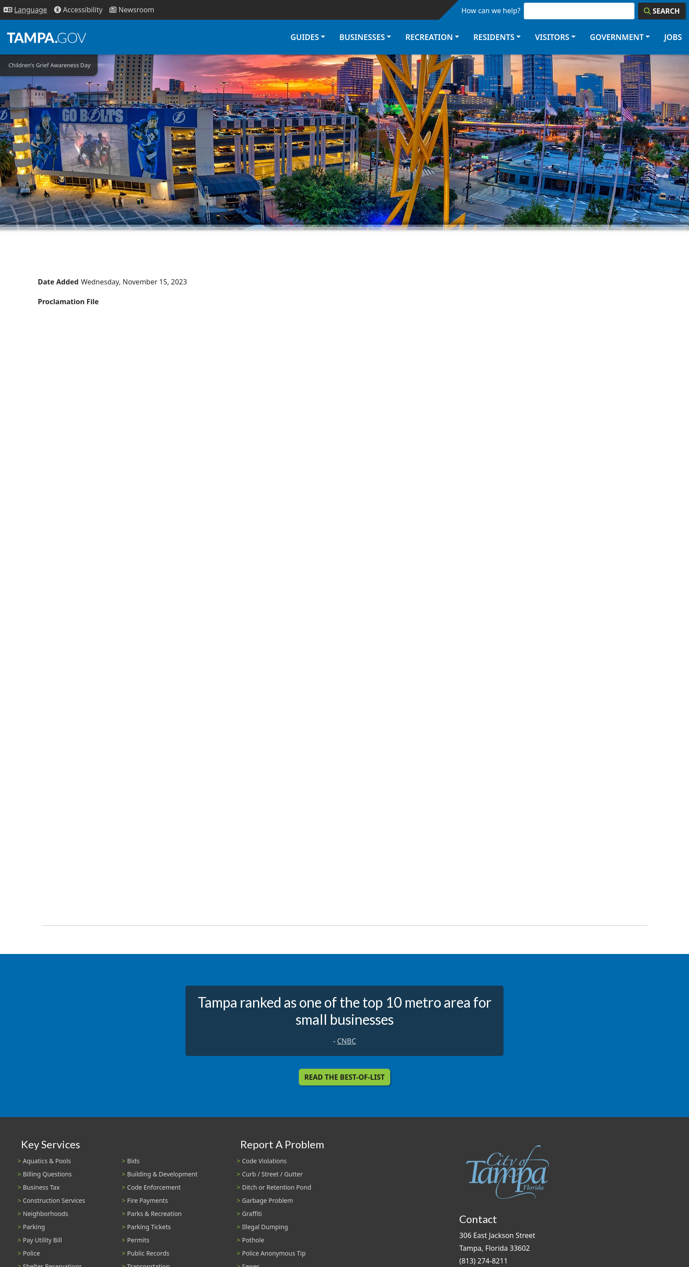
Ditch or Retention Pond (277, 1187)
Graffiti (252, 1213)
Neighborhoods (45, 1213)
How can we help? (490, 10)
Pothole (253, 1240)
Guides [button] (304, 37)
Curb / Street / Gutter (272, 1174)
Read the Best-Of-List (345, 1077)
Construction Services (54, 1200)
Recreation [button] (429, 37)
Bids (133, 1161)
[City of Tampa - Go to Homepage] (46, 37)
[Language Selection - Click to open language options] (25, 10)
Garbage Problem (267, 1200)
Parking (34, 1227)
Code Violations (264, 1161)
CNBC (346, 1041)
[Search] (661, 11)
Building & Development (162, 1174)
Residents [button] (494, 37)
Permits (138, 1240)
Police (31, 1253)
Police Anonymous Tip (274, 1253)
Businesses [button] (362, 37)
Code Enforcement (154, 1187)
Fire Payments (147, 1200)
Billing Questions (47, 1174)
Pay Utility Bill (42, 1240)
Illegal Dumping (265, 1227)
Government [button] (617, 37)
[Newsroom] (132, 10)
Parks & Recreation (154, 1213)
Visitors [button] (552, 37)
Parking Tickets (148, 1227)
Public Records (148, 1253)
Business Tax (41, 1187)
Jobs (673, 37)
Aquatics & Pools (47, 1161)
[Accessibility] (78, 10)
